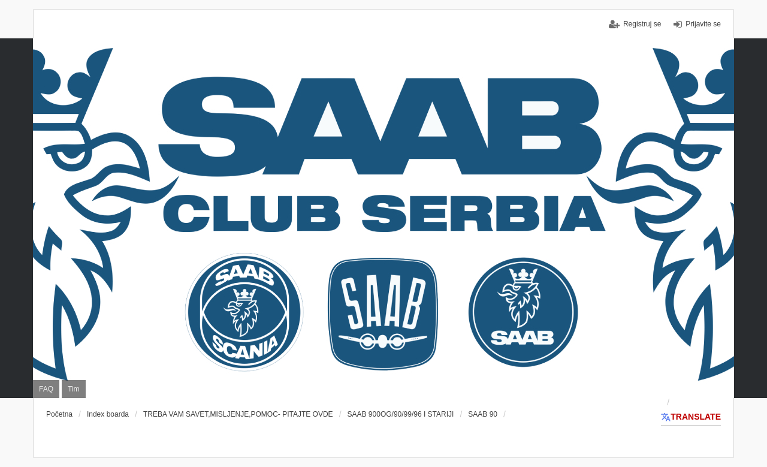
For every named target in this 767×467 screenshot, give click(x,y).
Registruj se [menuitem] (642, 24)
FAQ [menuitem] (46, 389)
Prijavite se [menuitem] (703, 24)
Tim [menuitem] (74, 389)
